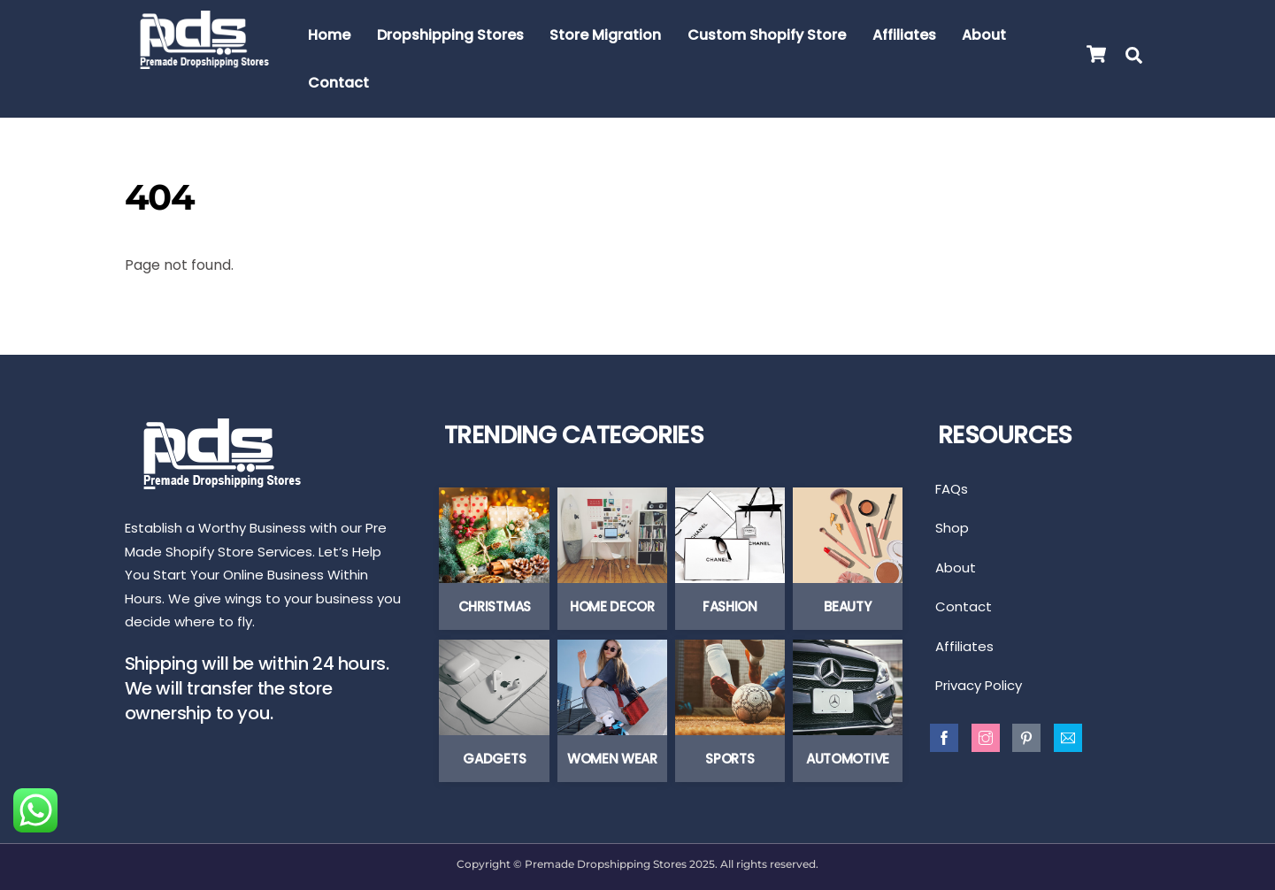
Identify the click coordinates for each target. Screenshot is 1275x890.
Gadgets (494, 758)
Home (329, 35)
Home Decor (612, 606)
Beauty (847, 606)
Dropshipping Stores (450, 35)
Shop (952, 527)
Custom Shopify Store (766, 35)
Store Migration (605, 35)
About (984, 35)
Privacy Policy (978, 685)
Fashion (730, 606)
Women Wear (612, 758)
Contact (338, 83)
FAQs (951, 489)
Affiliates (904, 35)
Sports (729, 758)
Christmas (494, 606)
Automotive (847, 758)
